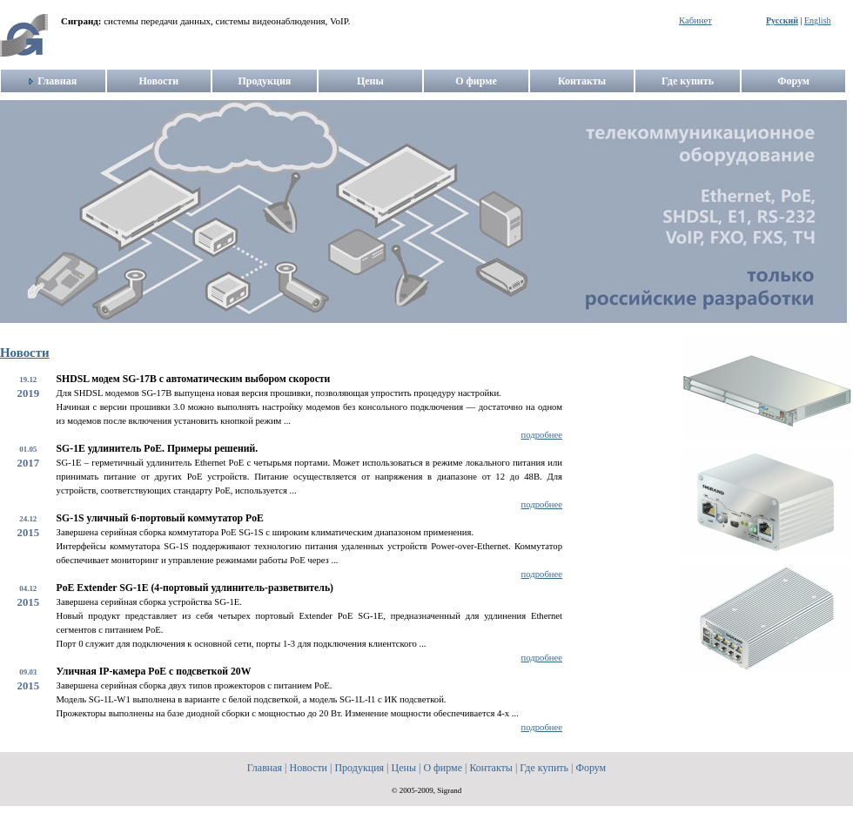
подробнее (541, 435)
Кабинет (695, 20)
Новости (25, 352)
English (817, 20)
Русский (782, 20)
